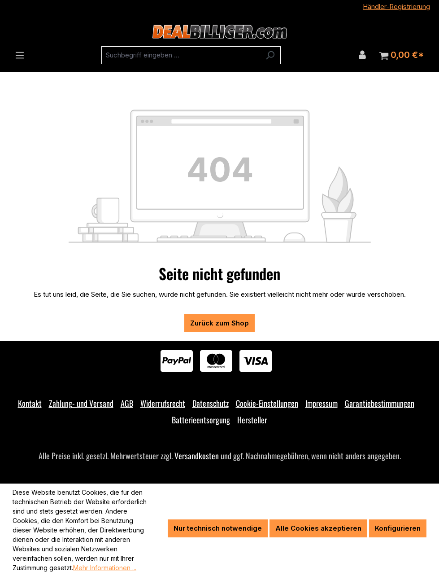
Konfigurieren (398, 528)
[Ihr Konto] (362, 55)
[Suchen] (270, 55)
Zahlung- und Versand (81, 403)
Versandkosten (196, 456)
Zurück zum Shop (219, 323)
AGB (127, 403)
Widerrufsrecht (162, 403)
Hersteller (252, 420)
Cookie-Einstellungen (267, 403)
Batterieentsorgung (201, 420)
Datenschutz (210, 403)
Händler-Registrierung (396, 6)
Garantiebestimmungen (379, 403)
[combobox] (180, 55)
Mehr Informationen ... (104, 568)
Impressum (321, 403)
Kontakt (30, 403)
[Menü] (19, 55)
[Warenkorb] (401, 55)
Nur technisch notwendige (218, 528)
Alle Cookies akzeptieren (318, 528)
